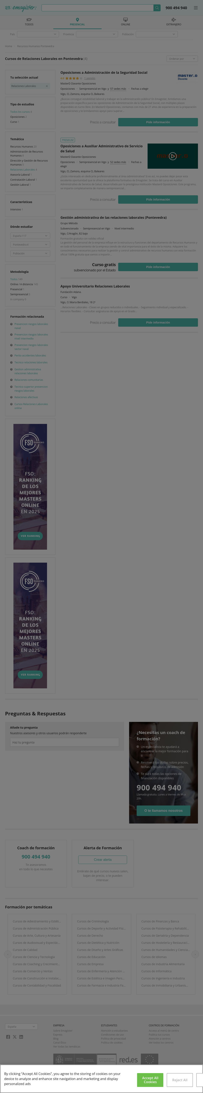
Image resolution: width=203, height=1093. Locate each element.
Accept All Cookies (150, 1080)
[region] (101, 1079)
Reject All (180, 1080)
